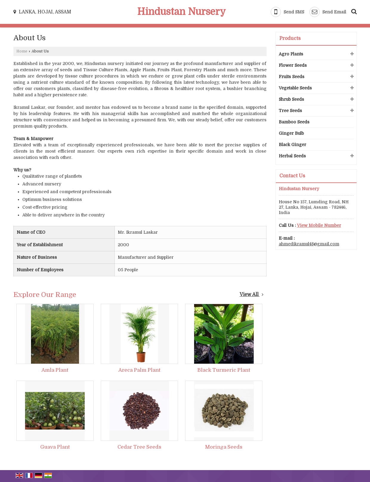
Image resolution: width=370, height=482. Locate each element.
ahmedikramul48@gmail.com (309, 243)
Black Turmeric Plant (223, 370)
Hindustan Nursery (181, 12)
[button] (319, 225)
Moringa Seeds (223, 447)
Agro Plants (291, 54)
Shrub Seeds (291, 99)
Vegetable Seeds (295, 88)
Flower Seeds (293, 65)
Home (21, 51)
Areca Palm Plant (139, 370)
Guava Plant (55, 447)
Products (290, 38)
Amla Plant (54, 370)
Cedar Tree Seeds (139, 447)
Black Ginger (292, 144)
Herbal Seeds (292, 156)
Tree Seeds (290, 110)
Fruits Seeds (291, 76)
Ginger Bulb (291, 133)
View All (252, 294)
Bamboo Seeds (294, 122)
